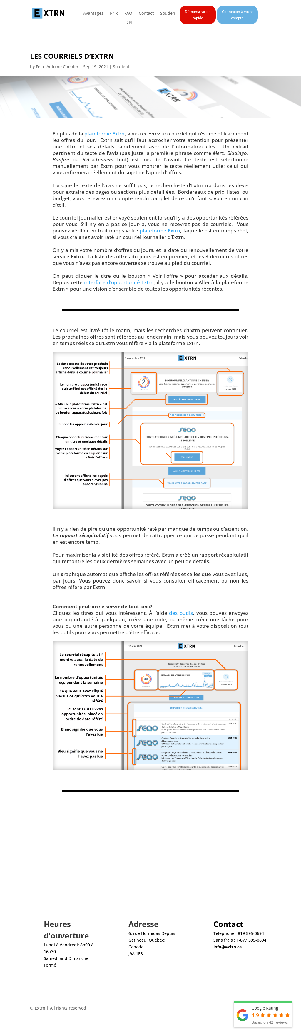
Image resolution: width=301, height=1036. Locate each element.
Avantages (93, 13)
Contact (146, 13)
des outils (181, 613)
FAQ (128, 13)
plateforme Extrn (104, 133)
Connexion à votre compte (237, 14)
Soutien (167, 13)
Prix (114, 13)
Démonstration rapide (198, 14)
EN (129, 22)
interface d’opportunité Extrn (119, 282)
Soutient (121, 66)
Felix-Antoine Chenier (57, 66)
